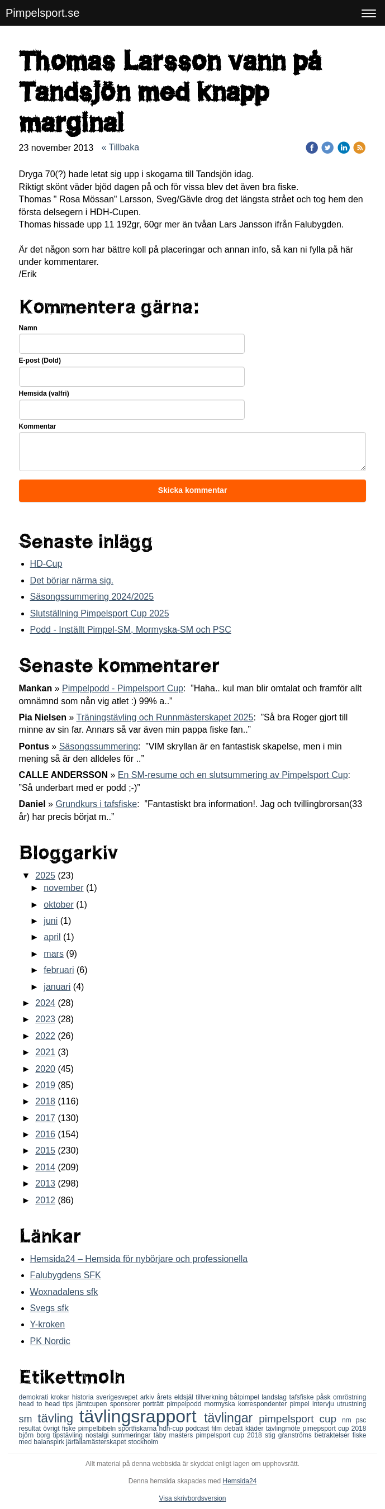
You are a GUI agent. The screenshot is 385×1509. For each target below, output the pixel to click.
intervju (324, 1404)
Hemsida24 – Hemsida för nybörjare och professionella (139, 1259)
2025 (45, 875)
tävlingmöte (284, 1428)
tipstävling (69, 1435)
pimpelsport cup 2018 (230, 1435)
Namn (28, 328)
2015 (45, 1150)
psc (361, 1420)
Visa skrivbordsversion (192, 1498)
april (52, 937)
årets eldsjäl (176, 1397)
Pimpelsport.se (42, 13)
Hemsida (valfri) (44, 393)
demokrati (35, 1397)
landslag (275, 1397)
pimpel (300, 1404)
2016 (45, 1134)
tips (69, 1404)
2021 (45, 1052)
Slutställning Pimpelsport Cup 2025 (99, 613)
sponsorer (126, 1404)
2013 (45, 1183)
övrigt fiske (60, 1428)
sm (28, 1419)
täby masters (175, 1435)
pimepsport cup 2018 (334, 1428)
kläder (255, 1428)
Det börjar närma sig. (71, 580)
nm (349, 1420)
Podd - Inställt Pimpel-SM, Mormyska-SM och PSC (130, 629)
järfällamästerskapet (97, 1442)
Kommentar (37, 426)
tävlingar (231, 1418)
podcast (198, 1428)
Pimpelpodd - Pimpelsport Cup (122, 688)
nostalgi (98, 1435)
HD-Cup (46, 563)
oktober (58, 904)
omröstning (349, 1397)
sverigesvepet (118, 1397)
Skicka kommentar (192, 490)
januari (57, 986)
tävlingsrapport (141, 1416)
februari (59, 970)
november (63, 888)
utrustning (352, 1404)
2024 (45, 1003)
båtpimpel (246, 1397)
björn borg (36, 1435)
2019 (45, 1085)
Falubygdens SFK (65, 1275)
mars (54, 953)
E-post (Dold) (40, 360)
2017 (45, 1118)
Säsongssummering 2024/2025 (92, 596)
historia (84, 1397)
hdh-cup (172, 1428)
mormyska (220, 1404)
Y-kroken (47, 1324)
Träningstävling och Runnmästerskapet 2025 (164, 717)
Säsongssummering (98, 746)
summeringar (133, 1435)
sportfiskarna (138, 1428)
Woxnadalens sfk (64, 1292)
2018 (45, 1101)
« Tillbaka (121, 147)
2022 (45, 1036)
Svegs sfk (49, 1308)
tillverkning (213, 1397)
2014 (45, 1167)
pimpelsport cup (300, 1419)
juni (51, 921)
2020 (45, 1069)
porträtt (154, 1404)
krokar (61, 1397)
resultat (31, 1428)
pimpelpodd (185, 1404)
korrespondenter (264, 1404)
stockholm (143, 1442)
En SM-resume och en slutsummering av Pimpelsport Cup (233, 775)
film (217, 1428)
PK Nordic (50, 1341)
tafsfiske (302, 1397)
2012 (45, 1200)
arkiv (148, 1397)
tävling (58, 1418)
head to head (41, 1404)
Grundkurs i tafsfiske (96, 804)
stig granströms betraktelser (309, 1435)
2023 (45, 1019)
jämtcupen (93, 1404)
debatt (234, 1428)
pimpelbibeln (98, 1428)
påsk (324, 1397)
